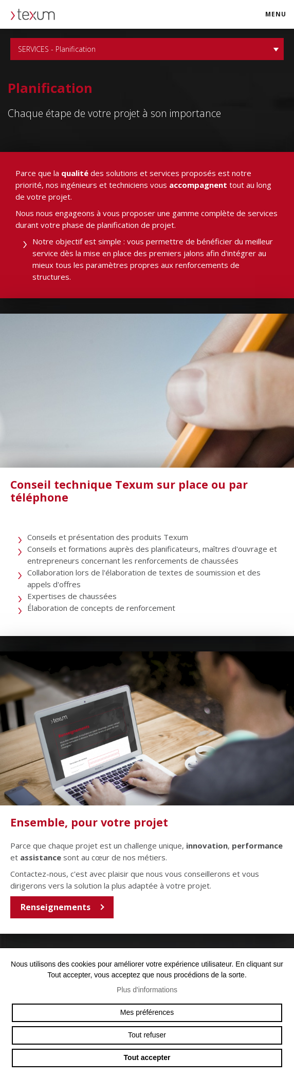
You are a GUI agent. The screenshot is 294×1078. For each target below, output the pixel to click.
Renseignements (55, 907)
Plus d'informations (147, 990)
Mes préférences (147, 1012)
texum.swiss (36, 14)
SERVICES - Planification (147, 49)
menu (279, 19)
